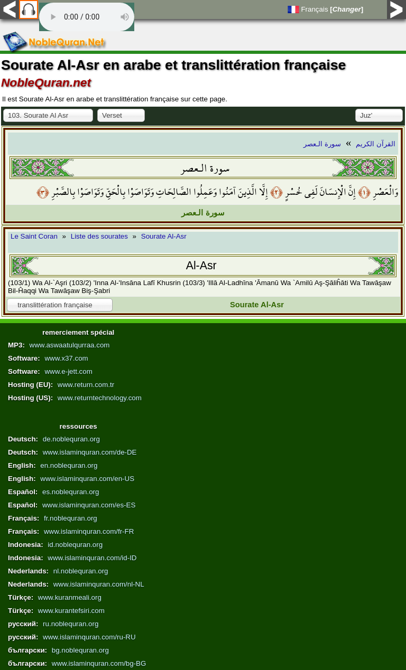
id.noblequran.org (75, 545)
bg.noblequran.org (80, 650)
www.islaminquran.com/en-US (87, 479)
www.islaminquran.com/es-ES (88, 505)
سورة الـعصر (322, 144)
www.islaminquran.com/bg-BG (99, 663)
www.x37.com (66, 358)
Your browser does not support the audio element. (86, 17)
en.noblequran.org (68, 465)
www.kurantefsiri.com (71, 611)
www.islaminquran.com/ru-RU (89, 637)
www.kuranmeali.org (70, 597)
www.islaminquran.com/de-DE (90, 452)
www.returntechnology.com (100, 398)
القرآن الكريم (375, 144)
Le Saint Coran (34, 236)
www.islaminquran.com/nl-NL (98, 584)
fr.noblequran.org (70, 518)
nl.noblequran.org (80, 571)
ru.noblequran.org (70, 624)
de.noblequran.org (71, 439)
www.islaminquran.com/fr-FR (89, 531)
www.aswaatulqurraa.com (70, 345)
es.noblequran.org (70, 492)
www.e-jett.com (68, 371)
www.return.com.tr (86, 385)
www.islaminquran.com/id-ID (92, 558)
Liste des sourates (99, 236)
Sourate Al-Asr (164, 236)
